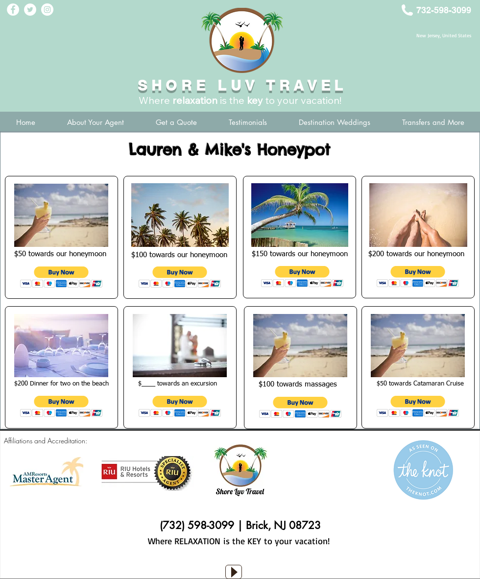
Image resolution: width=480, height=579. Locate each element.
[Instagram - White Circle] (47, 9)
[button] (61, 277)
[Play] (233, 572)
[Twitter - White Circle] (30, 9)
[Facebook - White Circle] (13, 9)
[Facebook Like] (242, 559)
